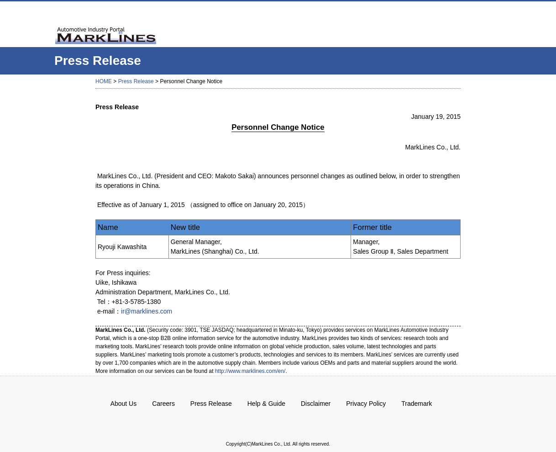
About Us (123, 403)
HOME (103, 81)
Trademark (416, 403)
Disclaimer (315, 403)
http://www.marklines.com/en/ (250, 371)
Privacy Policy (366, 403)
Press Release (136, 81)
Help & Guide (266, 403)
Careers (163, 403)
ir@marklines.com (146, 311)
